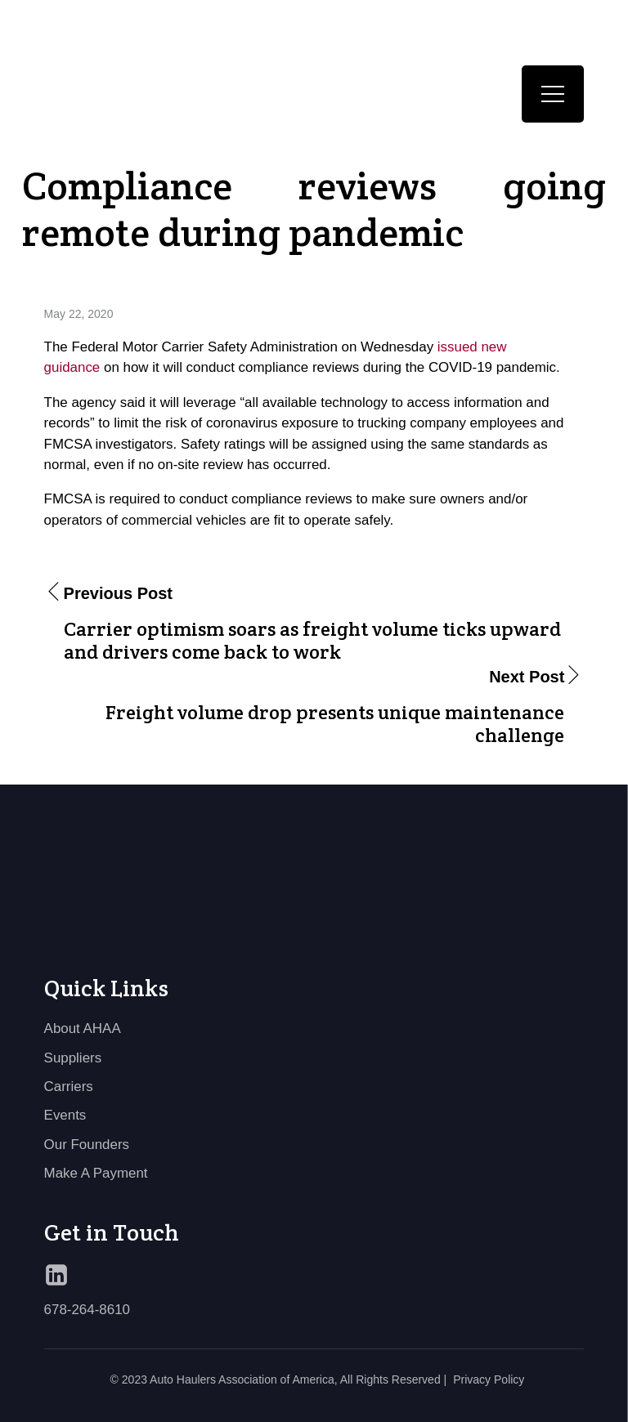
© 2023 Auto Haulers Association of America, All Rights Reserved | (278, 1379)
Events (65, 1115)
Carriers (68, 1086)
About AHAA (82, 1028)
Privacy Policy (488, 1379)
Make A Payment (96, 1173)
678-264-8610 (87, 1309)
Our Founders (86, 1144)
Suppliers (73, 1058)
